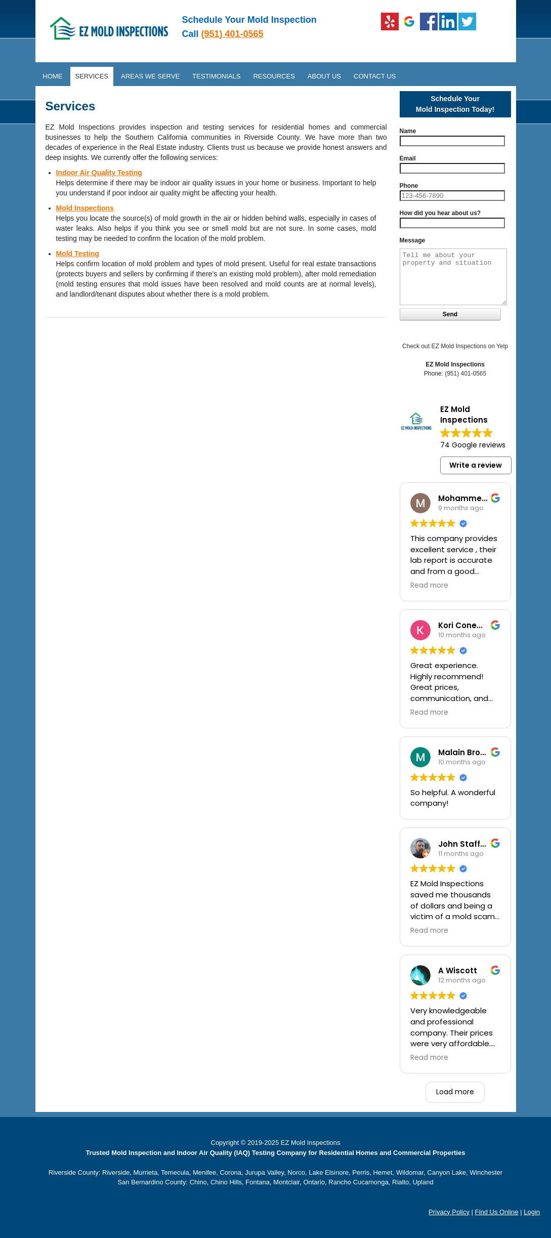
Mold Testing (77, 254)
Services (92, 76)
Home (53, 76)
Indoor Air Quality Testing (99, 173)
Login (532, 1212)
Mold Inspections (85, 208)
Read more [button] (429, 585)
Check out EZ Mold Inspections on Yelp (455, 346)
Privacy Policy (449, 1212)
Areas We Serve (150, 76)
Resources (273, 76)
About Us (324, 76)
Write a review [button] (475, 465)
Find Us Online (497, 1212)
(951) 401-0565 (232, 34)
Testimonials (216, 76)
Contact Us (375, 76)
